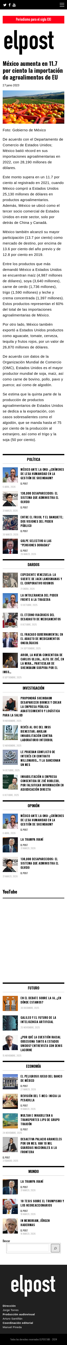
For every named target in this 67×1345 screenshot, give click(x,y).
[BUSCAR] (55, 1248)
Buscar (6, 1241)
